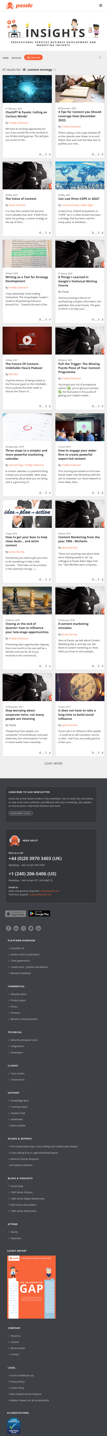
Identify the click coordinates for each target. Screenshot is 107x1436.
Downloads (16, 1119)
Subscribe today (20, 813)
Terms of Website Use (21, 1375)
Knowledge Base (19, 1100)
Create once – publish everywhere (28, 966)
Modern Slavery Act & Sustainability (29, 1400)
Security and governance (23, 1039)
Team (5, 57)
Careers (14, 1342)
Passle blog (16, 1186)
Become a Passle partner (23, 1019)
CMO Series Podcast (21, 1192)
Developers (16, 1052)
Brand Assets (17, 1348)
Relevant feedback (20, 973)
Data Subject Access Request (25, 1394)
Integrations (16, 1046)
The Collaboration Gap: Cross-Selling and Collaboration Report (43, 1146)
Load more (53, 763)
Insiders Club (17, 1113)
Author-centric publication (24, 954)
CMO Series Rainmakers (22, 1204)
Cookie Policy (16, 1387)
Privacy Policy (17, 1381)
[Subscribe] (33, 57)
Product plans (17, 1000)
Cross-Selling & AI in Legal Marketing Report (33, 1152)
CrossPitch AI (16, 948)
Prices (13, 1006)
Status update (17, 1125)
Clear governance (19, 960)
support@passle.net (40, 894)
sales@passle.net (49, 890)
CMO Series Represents (22, 1210)
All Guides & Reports (21, 1165)
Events (13, 1231)
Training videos (18, 1106)
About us (15, 1335)
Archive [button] (16, 57)
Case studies (17, 1073)
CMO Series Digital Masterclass (27, 1198)
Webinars (15, 1238)
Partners (14, 1012)
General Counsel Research (24, 1158)
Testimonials (17, 1079)
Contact (14, 1354)
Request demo (18, 994)
